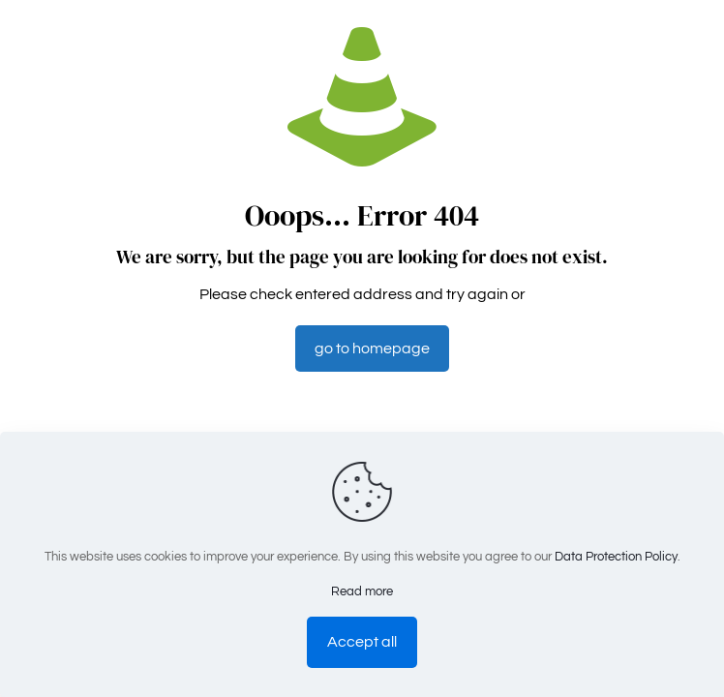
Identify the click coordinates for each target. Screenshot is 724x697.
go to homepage (372, 348)
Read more (362, 591)
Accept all (362, 642)
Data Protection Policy (616, 556)
